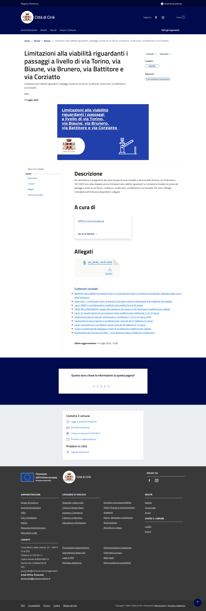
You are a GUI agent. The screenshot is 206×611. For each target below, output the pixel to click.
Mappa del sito (70, 605)
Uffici (23, 512)
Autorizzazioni (110, 522)
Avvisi (148, 512)
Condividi (151, 54)
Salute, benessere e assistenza (118, 517)
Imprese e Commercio (72, 512)
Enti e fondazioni (29, 517)
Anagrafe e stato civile (73, 502)
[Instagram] (157, 17)
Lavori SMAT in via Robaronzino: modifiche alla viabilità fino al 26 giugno (108, 305)
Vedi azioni (166, 54)
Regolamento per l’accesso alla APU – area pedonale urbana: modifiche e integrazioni (114, 332)
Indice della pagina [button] (36, 169)
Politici (24, 522)
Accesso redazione (176, 605)
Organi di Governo (29, 502)
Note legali (109, 557)
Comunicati (150, 507)
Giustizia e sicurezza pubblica (117, 502)
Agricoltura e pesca (113, 527)
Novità (37, 40)
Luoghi (148, 526)
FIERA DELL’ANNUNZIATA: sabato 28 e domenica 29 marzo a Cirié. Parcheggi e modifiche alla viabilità (122, 309)
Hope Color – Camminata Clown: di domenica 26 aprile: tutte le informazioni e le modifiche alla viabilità (123, 301)
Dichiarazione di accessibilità (117, 562)
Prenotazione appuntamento (75, 547)
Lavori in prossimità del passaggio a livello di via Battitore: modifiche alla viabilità (112, 328)
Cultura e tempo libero (73, 507)
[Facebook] (150, 17)
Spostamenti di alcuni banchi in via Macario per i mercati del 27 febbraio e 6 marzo (113, 321)
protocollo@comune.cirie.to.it (35, 578)
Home (27, 40)
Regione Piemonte (29, 3)
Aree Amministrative (31, 507)
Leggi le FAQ (68, 557)
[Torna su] (198, 603)
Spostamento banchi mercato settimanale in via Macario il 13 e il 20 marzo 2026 (112, 317)
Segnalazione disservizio (73, 552)
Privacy (46, 605)
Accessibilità (34, 605)
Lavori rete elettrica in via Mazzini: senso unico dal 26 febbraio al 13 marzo (109, 324)
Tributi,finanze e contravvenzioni (119, 507)
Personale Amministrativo (33, 527)
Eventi (148, 531)
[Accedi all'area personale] (171, 4)
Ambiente (108, 512)
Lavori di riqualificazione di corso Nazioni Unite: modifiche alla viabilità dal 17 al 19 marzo (116, 313)
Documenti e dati (29, 533)
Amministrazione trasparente (118, 547)
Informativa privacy (113, 552)
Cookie (57, 605)
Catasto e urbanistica (72, 517)
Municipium (160, 605)
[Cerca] (181, 17)
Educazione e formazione (74, 522)
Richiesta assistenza (72, 562)
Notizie (47, 40)
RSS (23, 605)
